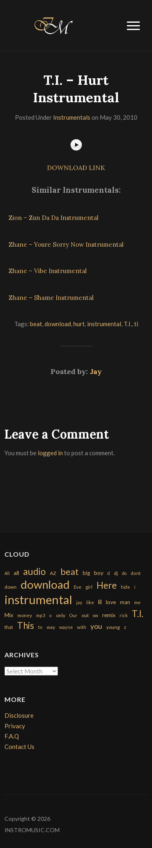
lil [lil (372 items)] (100, 601)
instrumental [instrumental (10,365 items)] (38, 599)
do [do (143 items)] (124, 573)
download (58, 323)
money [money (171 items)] (24, 615)
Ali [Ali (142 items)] (7, 573)
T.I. (128, 323)
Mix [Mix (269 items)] (8, 615)
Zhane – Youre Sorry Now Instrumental (66, 244)
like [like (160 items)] (90, 602)
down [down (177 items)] (10, 587)
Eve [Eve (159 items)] (77, 587)
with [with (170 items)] (81, 627)
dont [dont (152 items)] (136, 573)
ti (136, 323)
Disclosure (19, 715)
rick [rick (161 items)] (124, 615)
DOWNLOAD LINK (76, 168)
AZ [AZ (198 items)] (53, 573)
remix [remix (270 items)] (109, 615)
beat (36, 323)
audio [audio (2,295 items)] (34, 571)
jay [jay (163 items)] (79, 602)
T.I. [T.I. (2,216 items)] (137, 613)
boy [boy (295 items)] (98, 572)
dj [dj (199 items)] (116, 573)
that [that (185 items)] (8, 627)
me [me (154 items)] (137, 602)
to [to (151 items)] (40, 627)
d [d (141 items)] (108, 573)
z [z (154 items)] (125, 627)
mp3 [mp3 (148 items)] (40, 615)
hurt (79, 323)
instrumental (104, 323)
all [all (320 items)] (16, 572)
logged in (50, 452)
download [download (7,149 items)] (45, 584)
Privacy (14, 726)
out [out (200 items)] (85, 615)
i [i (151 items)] (134, 587)
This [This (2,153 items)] (25, 625)
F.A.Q (11, 736)
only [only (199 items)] (60, 615)
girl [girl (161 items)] (89, 587)
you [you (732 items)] (96, 626)
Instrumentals (71, 117)
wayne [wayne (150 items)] (66, 627)
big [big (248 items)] (86, 573)
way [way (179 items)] (51, 627)
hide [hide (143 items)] (125, 587)
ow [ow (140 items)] (95, 615)
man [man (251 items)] (125, 602)
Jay (96, 371)
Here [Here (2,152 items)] (106, 585)
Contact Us (19, 746)
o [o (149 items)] (50, 615)
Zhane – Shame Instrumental (51, 297)
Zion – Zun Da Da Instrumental (53, 218)
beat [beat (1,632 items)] (69, 571)
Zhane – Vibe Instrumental (48, 271)
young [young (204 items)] (113, 627)
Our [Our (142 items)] (73, 615)
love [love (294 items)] (111, 601)
